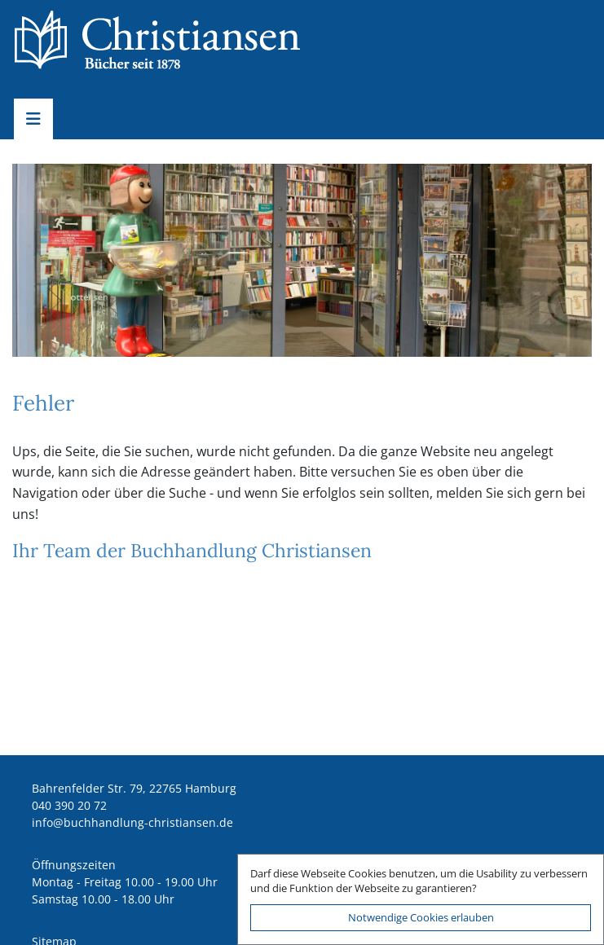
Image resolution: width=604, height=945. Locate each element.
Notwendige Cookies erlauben (421, 917)
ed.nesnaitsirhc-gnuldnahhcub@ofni (132, 822)
